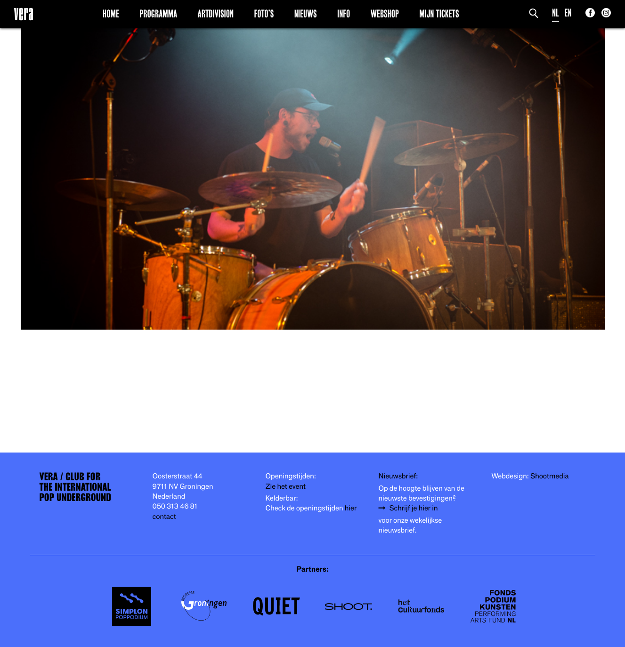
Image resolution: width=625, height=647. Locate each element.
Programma (158, 13)
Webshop (385, 13)
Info (343, 13)
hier (351, 508)
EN (568, 13)
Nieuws (305, 13)
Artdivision (216, 13)
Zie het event (286, 487)
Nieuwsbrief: (398, 476)
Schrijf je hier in (414, 508)
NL (555, 13)
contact (164, 517)
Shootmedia (549, 476)
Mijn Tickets (439, 13)
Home (111, 13)
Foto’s (264, 13)
